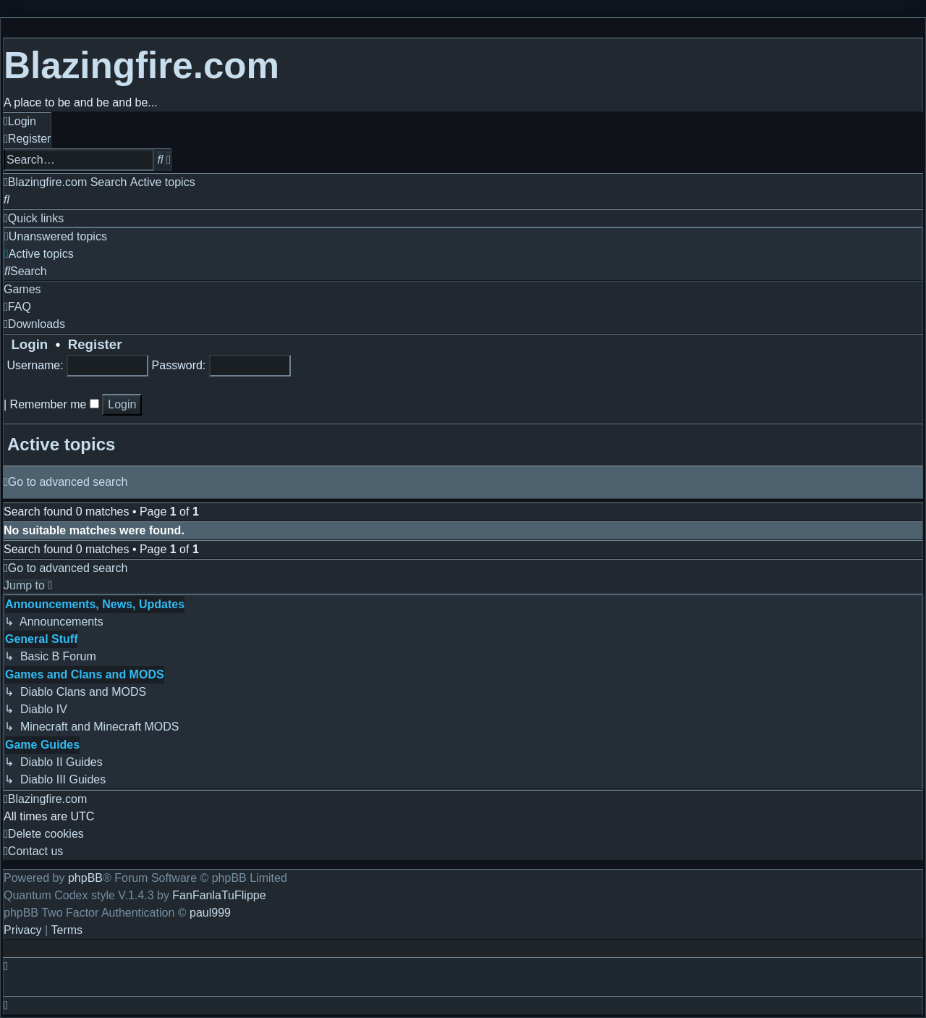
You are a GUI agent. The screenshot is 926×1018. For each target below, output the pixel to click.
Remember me (54, 404)
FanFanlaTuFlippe (219, 895)
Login (26, 344)
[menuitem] (20, 121)
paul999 (210, 912)
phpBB (85, 878)
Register (95, 344)
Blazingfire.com (141, 65)
